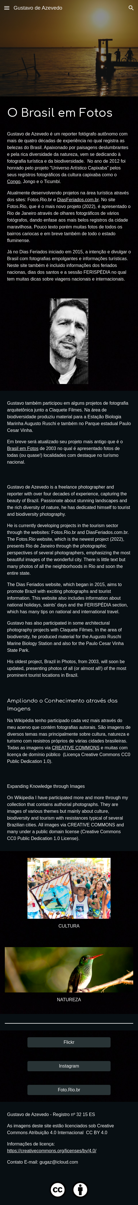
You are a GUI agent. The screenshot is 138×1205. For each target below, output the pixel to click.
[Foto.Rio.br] (69, 1090)
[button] (7, 8)
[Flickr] (69, 1042)
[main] (69, 194)
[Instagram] (69, 1066)
